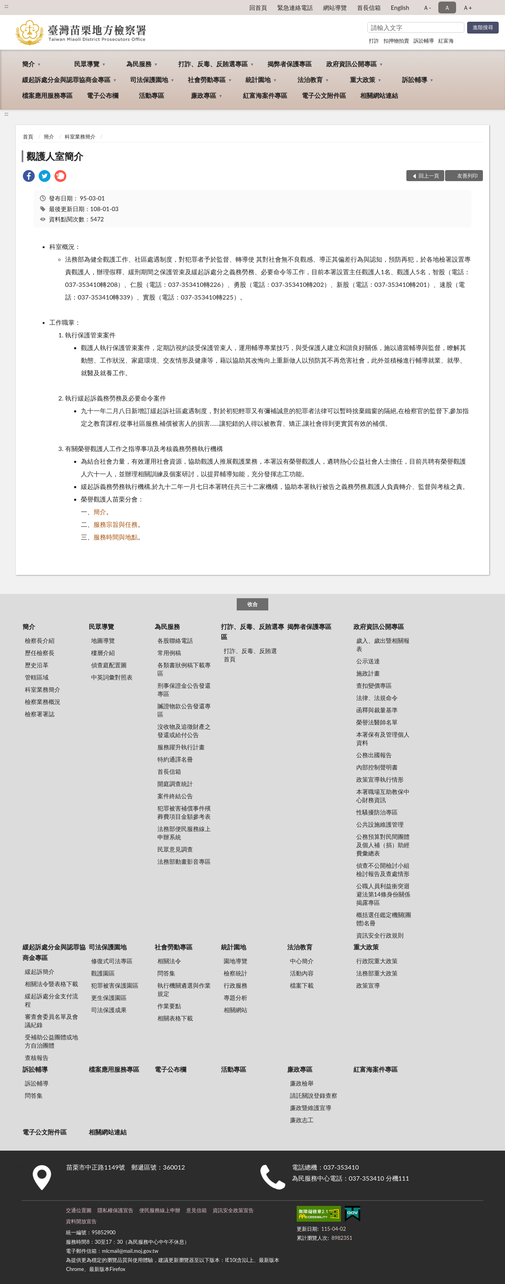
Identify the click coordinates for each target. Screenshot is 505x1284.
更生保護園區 (109, 997)
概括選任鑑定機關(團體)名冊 (383, 919)
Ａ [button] (447, 7)
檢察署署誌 (39, 713)
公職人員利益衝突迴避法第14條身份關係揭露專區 (383, 894)
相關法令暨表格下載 (51, 983)
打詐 (374, 40)
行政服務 (235, 985)
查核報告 (37, 1057)
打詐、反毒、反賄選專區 (213, 63)
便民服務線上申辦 (159, 1210)
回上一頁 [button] (429, 175)
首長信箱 (369, 7)
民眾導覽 (86, 63)
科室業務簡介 (80, 136)
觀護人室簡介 (54, 156)
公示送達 (368, 660)
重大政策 (362, 79)
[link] (29, 177)
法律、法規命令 (377, 697)
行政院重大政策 (377, 960)
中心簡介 (302, 960)
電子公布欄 (102, 95)
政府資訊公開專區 (351, 63)
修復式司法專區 (112, 960)
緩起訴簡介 (39, 971)
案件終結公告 (175, 795)
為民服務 (139, 63)
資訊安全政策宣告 (233, 1210)
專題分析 (235, 997)
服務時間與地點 (116, 537)
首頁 (28, 136)
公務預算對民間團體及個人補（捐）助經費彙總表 (383, 845)
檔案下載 (302, 985)
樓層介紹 (103, 652)
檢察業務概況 (42, 701)
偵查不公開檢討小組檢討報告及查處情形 (383, 869)
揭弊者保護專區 (289, 63)
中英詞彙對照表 (112, 677)
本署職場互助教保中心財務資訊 (383, 795)
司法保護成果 (109, 1009)
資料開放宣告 (81, 1221)
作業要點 (169, 1005)
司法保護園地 (149, 79)
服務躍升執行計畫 (181, 747)
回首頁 (258, 7)
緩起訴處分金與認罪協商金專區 (66, 79)
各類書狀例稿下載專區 (184, 669)
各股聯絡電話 (175, 640)
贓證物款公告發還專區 (184, 710)
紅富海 (446, 40)
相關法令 (169, 960)
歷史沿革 (37, 664)
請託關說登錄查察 (313, 1095)
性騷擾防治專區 (377, 812)
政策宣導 (368, 985)
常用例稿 (169, 652)
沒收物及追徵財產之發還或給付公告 (184, 730)
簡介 (28, 63)
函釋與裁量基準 (377, 709)
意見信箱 (196, 1210)
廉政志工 (302, 1119)
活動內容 (302, 973)
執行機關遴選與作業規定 (184, 989)
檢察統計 (235, 973)
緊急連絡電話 (295, 7)
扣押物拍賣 (396, 40)
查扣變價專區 (374, 685)
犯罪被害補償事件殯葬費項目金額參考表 (184, 812)
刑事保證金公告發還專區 (184, 689)
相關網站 (235, 1009)
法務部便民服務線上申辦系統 (184, 832)
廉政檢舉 (302, 1083)
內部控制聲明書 (377, 767)
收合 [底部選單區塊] (252, 604)
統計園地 (258, 79)
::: (6, 6)
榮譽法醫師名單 (377, 722)
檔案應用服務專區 (47, 95)
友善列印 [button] (467, 175)
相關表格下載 (175, 1018)
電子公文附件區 (324, 95)
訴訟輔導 (423, 40)
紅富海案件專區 (265, 95)
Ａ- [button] (427, 7)
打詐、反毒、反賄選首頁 (250, 655)
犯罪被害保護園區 (114, 985)
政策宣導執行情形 (380, 779)
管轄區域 (37, 677)
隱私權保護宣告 (115, 1210)
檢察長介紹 (39, 640)
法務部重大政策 (377, 973)
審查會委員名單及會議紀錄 (51, 1020)
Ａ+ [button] (467, 7)
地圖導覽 (103, 640)
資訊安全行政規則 (380, 935)
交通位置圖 (79, 1210)
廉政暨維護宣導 (310, 1107)
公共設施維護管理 (380, 824)
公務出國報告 (374, 754)
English (400, 7)
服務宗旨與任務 (116, 524)
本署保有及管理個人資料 (383, 738)
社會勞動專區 (207, 79)
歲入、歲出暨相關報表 (383, 644)
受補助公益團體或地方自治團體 (51, 1041)
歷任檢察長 (39, 652)
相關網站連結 (379, 95)
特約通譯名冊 (175, 759)
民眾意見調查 (175, 849)
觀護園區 (103, 973)
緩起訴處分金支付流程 (51, 1000)
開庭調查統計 (175, 783)
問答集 (166, 973)
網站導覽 (335, 7)
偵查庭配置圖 (109, 664)
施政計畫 (368, 673)
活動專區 (151, 95)
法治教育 (310, 79)
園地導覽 (235, 960)
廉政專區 (203, 95)
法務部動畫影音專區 (184, 861)
